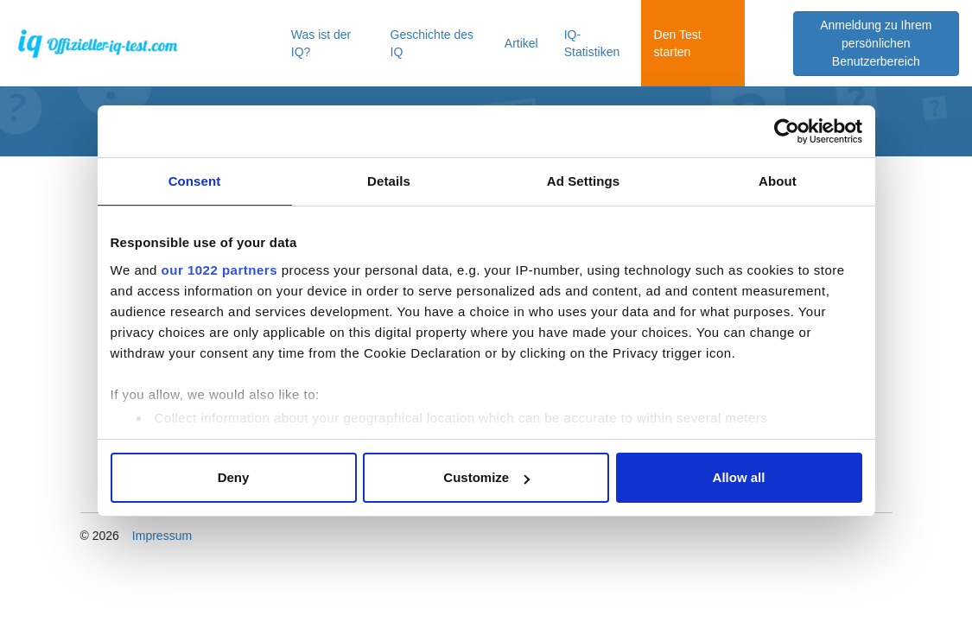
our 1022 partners (219, 270)
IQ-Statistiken (592, 43)
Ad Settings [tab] (583, 181)
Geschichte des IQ (432, 43)
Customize (486, 477)
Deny (234, 477)
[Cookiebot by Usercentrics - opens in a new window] (786, 131)
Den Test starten (678, 43)
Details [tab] (388, 181)
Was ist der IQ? (321, 43)
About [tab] (778, 181)
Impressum (162, 536)
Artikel (521, 43)
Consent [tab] (194, 181)
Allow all (739, 477)
